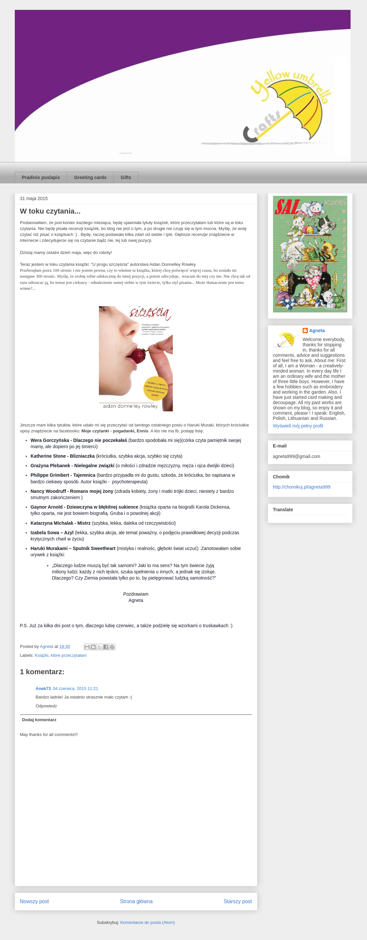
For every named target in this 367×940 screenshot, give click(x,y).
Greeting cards (90, 177)
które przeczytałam (68, 655)
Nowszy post (34, 901)
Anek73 (43, 688)
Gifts (126, 177)
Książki (41, 655)
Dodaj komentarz (39, 719)
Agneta (317, 330)
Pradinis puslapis (41, 177)
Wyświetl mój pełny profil (298, 425)
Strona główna (136, 901)
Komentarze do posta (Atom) (147, 922)
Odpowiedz (46, 705)
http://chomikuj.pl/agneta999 (302, 487)
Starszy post (238, 901)
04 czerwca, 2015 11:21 (75, 688)
